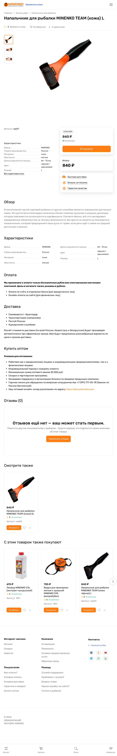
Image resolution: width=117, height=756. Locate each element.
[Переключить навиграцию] (111, 5)
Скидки (8, 648)
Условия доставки (14, 681)
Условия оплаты (13, 677)
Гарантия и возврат (15, 686)
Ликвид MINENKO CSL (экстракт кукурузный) (19, 589)
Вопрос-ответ (49, 681)
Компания (47, 639)
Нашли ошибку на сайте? (55, 686)
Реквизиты (48, 648)
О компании (48, 644)
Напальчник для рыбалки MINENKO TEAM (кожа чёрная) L (95, 590)
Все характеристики (14, 173)
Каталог (8, 644)
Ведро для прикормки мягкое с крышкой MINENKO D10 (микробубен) (56, 591)
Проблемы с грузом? (53, 677)
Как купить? (10, 672)
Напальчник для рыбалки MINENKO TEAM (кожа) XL (21, 512)
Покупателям (11, 667)
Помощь (46, 667)
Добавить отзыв (17, 27)
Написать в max (34, 4)
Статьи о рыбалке (51, 690)
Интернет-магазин (15, 639)
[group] (65, 81)
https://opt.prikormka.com (80, 389)
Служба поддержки (52, 672)
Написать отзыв (58, 438)
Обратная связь (50, 661)
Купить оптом (11, 690)
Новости (8, 653)
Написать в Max (98, 645)
